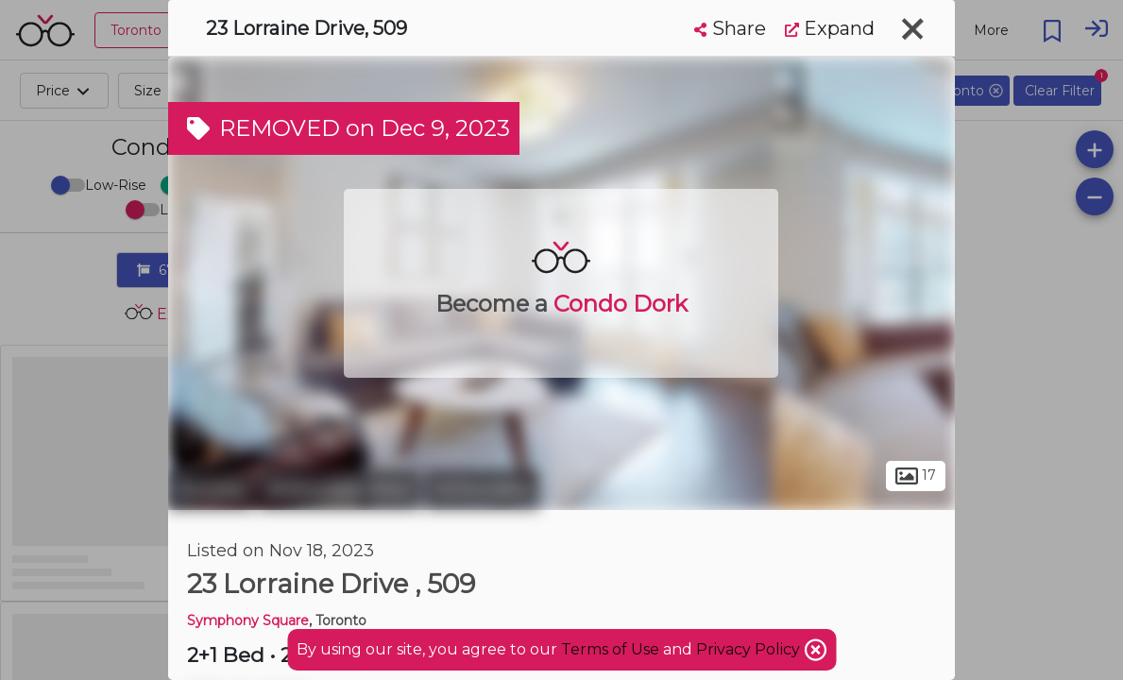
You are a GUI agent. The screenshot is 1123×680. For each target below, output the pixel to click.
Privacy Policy (750, 649)
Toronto (211, 489)
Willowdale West (339, 489)
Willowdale (482, 489)
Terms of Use (610, 649)
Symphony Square (248, 620)
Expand (830, 28)
